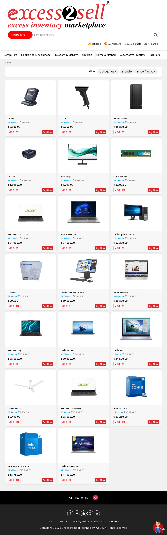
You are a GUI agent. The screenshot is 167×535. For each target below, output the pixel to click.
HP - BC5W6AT (120, 118)
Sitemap (99, 521)
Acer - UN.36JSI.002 (17, 350)
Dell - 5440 (118, 350)
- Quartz (12, 292)
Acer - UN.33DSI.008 (18, 234)
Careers (114, 521)
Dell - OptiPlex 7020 (123, 234)
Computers (11, 55)
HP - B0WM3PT (68, 234)
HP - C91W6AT (120, 292)
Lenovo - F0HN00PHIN (72, 292)
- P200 (11, 118)
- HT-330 (12, 176)
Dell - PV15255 (68, 350)
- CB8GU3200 (120, 176)
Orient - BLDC (15, 408)
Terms (63, 521)
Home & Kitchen (107, 55)
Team (51, 521)
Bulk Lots (155, 55)
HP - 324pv (66, 176)
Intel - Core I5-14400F (18, 466)
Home (8, 62)
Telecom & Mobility (67, 55)
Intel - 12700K (120, 408)
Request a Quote (132, 43)
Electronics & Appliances (37, 55)
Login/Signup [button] (151, 43)
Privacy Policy (81, 521)
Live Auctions (112, 44)
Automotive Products (134, 55)
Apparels (88, 55)
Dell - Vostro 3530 (70, 466)
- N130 (64, 118)
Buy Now (47, 132)
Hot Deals (94, 44)
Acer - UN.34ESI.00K (71, 408)
